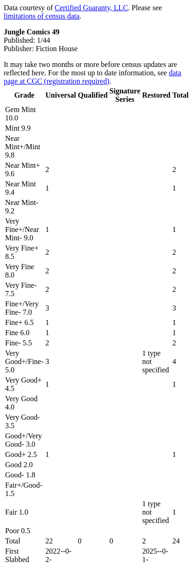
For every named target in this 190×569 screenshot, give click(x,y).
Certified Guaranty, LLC (91, 8)
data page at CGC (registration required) (92, 77)
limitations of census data (41, 16)
